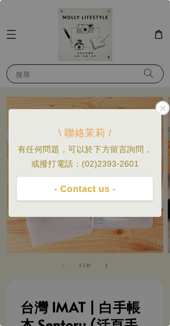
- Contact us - (85, 189)
